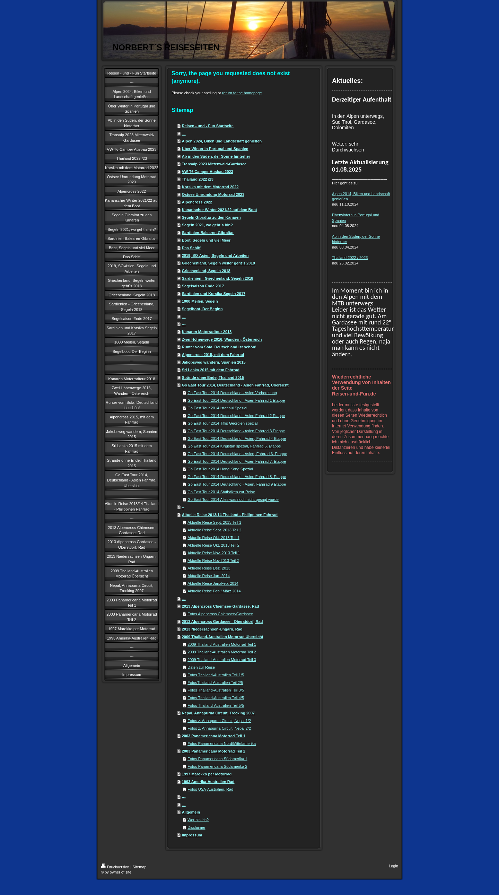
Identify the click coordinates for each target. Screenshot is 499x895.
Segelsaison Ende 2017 (203, 286)
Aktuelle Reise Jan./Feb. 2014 (212, 583)
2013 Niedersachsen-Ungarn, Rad (212, 629)
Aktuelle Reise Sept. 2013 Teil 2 (214, 530)
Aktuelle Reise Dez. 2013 (208, 568)
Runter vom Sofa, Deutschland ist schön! (219, 347)
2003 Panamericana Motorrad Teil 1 (213, 736)
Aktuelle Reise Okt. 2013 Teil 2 (213, 545)
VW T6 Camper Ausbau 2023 (207, 172)
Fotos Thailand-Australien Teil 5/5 (215, 705)
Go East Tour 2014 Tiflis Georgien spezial (222, 423)
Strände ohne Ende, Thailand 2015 (213, 377)
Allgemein (191, 812)
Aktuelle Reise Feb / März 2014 (213, 591)
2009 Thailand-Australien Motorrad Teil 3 (221, 660)
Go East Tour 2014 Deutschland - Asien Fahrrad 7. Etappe (236, 461)
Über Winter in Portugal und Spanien (215, 149)
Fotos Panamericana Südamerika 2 (217, 766)
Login (393, 866)
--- (184, 133)
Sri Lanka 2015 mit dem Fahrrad (210, 370)
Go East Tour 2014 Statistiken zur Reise (221, 492)
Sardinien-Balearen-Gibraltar (208, 233)
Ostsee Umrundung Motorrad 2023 (213, 194)
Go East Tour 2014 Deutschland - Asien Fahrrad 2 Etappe (236, 416)
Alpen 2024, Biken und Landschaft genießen (222, 141)
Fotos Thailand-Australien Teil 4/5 (215, 698)
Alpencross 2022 (197, 202)
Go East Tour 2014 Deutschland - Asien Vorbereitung (232, 393)
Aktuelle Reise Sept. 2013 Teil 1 (214, 522)
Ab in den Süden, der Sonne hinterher (216, 156)
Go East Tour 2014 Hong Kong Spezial (220, 469)
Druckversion (115, 867)
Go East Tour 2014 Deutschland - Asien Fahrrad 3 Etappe (236, 431)
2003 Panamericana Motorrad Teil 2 (213, 751)
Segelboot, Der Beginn (202, 309)
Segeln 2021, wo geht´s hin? (207, 225)
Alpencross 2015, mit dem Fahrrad (213, 355)
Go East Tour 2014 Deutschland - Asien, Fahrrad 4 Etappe (236, 438)
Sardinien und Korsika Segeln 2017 (213, 294)
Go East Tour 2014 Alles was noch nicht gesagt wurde (233, 499)
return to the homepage (242, 93)
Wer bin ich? (198, 820)
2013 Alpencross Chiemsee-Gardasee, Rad (220, 606)
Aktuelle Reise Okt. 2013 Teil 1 (213, 538)
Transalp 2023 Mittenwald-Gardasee (214, 164)
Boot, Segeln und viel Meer (206, 240)
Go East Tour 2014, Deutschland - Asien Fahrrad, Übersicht (235, 385)
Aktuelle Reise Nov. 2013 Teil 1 (213, 553)
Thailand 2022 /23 (197, 179)
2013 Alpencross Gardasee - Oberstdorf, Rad (222, 621)
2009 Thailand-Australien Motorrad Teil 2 (221, 652)
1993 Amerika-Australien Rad (208, 782)
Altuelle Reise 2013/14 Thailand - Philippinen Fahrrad (230, 515)
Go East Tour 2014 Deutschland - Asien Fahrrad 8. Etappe (236, 477)
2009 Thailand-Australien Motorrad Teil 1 (221, 644)
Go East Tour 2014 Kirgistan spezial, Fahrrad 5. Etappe (234, 446)
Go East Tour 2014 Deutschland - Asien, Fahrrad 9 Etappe (236, 484)
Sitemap (139, 867)
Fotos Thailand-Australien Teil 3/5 (215, 690)
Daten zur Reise (201, 667)
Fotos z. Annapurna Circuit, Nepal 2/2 (219, 728)
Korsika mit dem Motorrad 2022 (210, 187)
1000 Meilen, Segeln (200, 301)
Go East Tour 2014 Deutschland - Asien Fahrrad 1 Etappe (236, 400)
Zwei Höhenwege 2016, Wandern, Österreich (222, 339)
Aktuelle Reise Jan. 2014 (208, 576)
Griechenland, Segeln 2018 (206, 271)
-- (183, 507)
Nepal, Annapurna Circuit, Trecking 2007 (218, 713)
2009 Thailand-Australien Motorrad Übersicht (222, 637)
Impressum (192, 835)
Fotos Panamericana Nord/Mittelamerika (221, 743)
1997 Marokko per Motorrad (207, 774)
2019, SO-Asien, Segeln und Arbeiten (215, 255)
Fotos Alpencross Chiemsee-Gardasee (220, 614)
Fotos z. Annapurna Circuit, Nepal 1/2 (219, 721)
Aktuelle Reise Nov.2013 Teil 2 (213, 560)
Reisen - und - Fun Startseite (208, 126)
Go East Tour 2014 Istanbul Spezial (217, 408)
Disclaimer (196, 827)
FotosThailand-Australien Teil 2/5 (215, 682)
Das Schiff (191, 248)
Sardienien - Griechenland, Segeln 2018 (217, 278)
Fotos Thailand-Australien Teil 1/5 (215, 675)
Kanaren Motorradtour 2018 (207, 332)
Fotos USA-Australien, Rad (210, 789)
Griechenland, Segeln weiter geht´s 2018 (218, 263)
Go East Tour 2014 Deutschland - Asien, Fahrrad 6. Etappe (237, 454)
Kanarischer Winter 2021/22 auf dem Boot (219, 210)
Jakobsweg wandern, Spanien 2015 (214, 362)
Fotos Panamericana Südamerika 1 (217, 759)
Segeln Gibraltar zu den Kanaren (211, 217)
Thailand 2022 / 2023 (350, 257)
